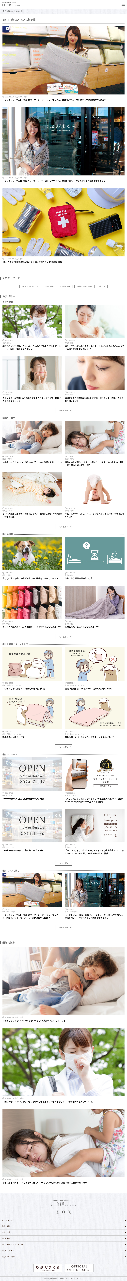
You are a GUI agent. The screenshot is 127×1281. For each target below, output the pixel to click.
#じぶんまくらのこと (30, 286)
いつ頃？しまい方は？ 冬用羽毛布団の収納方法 (23, 689)
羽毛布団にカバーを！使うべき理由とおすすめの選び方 (89, 737)
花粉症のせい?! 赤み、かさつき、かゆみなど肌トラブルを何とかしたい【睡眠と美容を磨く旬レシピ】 (48, 1102)
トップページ (7, 1220)
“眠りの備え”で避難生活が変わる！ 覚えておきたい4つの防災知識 (32, 262)
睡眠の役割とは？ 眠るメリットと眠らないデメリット (89, 689)
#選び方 (102, 286)
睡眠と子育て (7, 1232)
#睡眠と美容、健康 (84, 286)
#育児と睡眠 (65, 286)
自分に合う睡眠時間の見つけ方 (79, 578)
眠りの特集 (6, 1238)
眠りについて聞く (9, 1257)
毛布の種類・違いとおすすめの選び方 (81, 627)
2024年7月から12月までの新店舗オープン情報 (23, 799)
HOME (3, 11)
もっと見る (63, 410)
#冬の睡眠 (49, 286)
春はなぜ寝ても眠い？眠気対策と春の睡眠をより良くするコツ (30, 578)
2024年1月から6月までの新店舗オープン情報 (22, 850)
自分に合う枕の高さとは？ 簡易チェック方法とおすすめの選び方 (31, 627)
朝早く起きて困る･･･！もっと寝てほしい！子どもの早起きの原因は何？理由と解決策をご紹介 (44, 1183)
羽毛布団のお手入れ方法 (13, 737)
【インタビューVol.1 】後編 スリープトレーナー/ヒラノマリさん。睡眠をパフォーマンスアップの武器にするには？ (54, 100)
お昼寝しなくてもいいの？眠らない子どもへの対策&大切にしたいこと (33, 1021)
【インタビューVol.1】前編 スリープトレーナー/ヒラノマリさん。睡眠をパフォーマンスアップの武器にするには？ (53, 181)
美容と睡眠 (6, 1226)
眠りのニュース (8, 1251)
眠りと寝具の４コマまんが (12, 1244)
